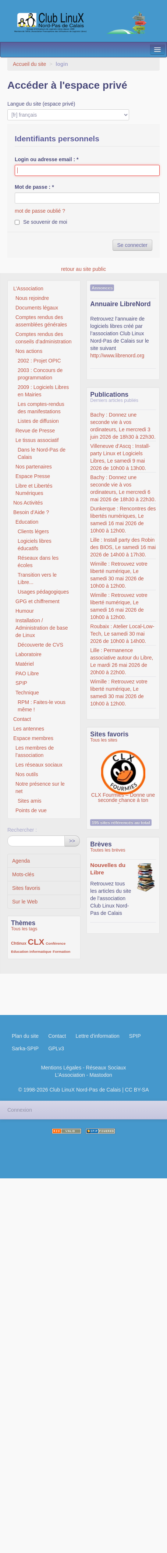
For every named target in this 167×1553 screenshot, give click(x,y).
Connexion (19, 1110)
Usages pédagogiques (43, 592)
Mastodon (100, 1075)
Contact (22, 719)
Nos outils (26, 774)
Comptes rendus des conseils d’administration (43, 337)
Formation (61, 951)
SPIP (21, 683)
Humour (24, 611)
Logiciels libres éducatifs (34, 544)
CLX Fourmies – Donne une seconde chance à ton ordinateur (123, 768)
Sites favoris (26, 888)
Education (26, 522)
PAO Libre (27, 673)
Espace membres (33, 738)
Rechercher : (22, 830)
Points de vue (31, 810)
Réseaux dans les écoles (38, 561)
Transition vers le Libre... (37, 578)
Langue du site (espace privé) (41, 104)
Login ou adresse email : (47, 159)
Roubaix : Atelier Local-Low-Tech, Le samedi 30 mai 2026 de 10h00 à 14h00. (122, 633)
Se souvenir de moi (45, 222)
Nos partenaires (33, 467)
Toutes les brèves (107, 850)
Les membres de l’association (34, 751)
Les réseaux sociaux (39, 765)
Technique (27, 693)
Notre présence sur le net (40, 787)
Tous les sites (103, 740)
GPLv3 (56, 1048)
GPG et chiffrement (37, 601)
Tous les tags (24, 928)
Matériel (24, 664)
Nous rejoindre (32, 298)
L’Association (28, 288)
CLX (36, 942)
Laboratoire (28, 654)
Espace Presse (32, 476)
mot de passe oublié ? (40, 211)
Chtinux (18, 943)
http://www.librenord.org (117, 355)
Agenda (21, 861)
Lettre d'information (97, 1036)
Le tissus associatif (37, 440)
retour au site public (83, 269)
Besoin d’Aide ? (31, 512)
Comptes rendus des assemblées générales (41, 321)
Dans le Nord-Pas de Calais (41, 453)
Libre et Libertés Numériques (33, 489)
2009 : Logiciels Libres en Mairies (43, 390)
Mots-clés (23, 874)
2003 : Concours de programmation (40, 374)
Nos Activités (28, 503)
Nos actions (28, 351)
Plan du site (25, 1036)
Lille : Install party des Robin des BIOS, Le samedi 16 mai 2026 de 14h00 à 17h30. (123, 547)
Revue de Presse (35, 431)
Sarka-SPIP (25, 1048)
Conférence (55, 943)
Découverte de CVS (40, 645)
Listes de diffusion (38, 421)
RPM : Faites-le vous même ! (41, 705)
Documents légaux (36, 308)
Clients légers (33, 531)
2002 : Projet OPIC (39, 361)
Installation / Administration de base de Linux (41, 628)
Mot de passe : (34, 187)
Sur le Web (25, 902)
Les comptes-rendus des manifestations (41, 407)
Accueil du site (29, 64)
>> (72, 841)
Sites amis (30, 801)
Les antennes (28, 729)
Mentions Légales (61, 1068)
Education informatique (31, 951)
